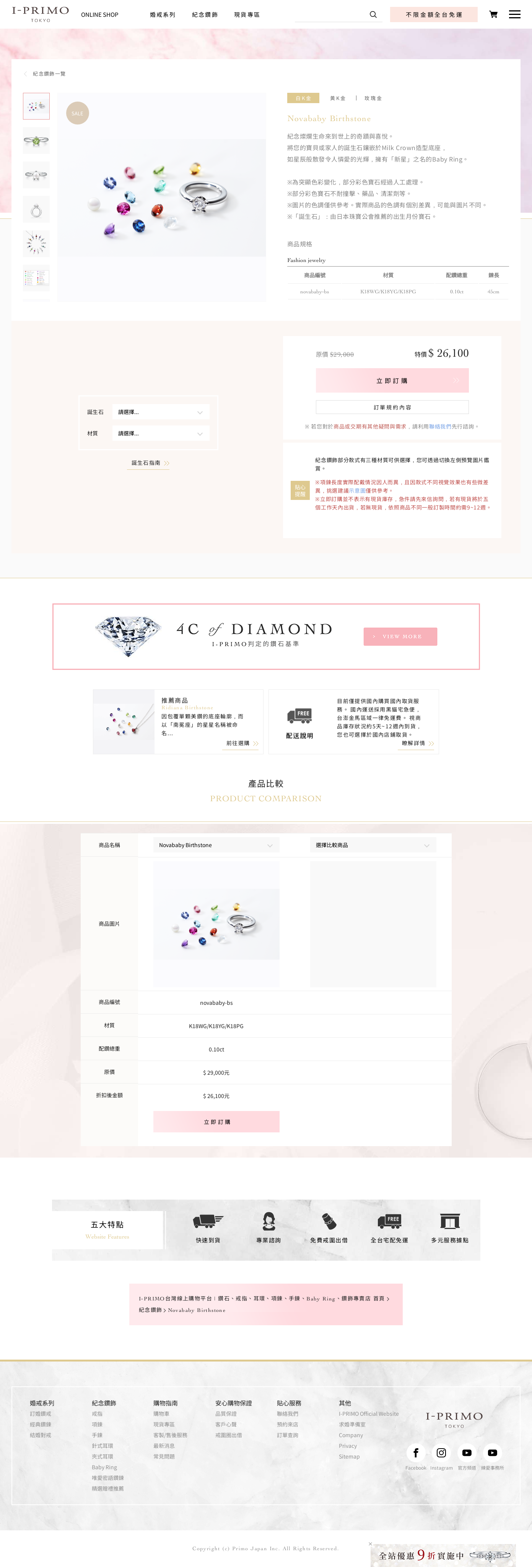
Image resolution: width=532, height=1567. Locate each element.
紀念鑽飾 (205, 14)
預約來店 (287, 1424)
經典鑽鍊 (40, 1424)
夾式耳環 (102, 1456)
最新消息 (164, 1445)
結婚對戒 (40, 1435)
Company (351, 1435)
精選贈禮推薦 (108, 1488)
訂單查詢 (287, 1435)
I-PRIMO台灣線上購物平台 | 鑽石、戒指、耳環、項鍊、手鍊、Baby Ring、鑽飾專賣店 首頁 (262, 1299)
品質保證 (226, 1413)
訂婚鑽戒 (40, 1413)
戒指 (97, 1413)
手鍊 (97, 1435)
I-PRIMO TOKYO (454, 1420)
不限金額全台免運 (434, 14)
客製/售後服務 (170, 1435)
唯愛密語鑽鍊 (108, 1477)
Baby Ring (104, 1467)
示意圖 (357, 490)
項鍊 (97, 1424)
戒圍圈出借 (228, 1435)
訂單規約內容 (393, 407)
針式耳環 (102, 1445)
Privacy (348, 1445)
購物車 (161, 1413)
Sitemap (349, 1456)
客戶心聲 (226, 1424)
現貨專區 (247, 14)
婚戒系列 (163, 14)
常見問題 (164, 1456)
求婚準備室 (352, 1424)
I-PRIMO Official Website (369, 1413)
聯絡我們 (440, 426)
